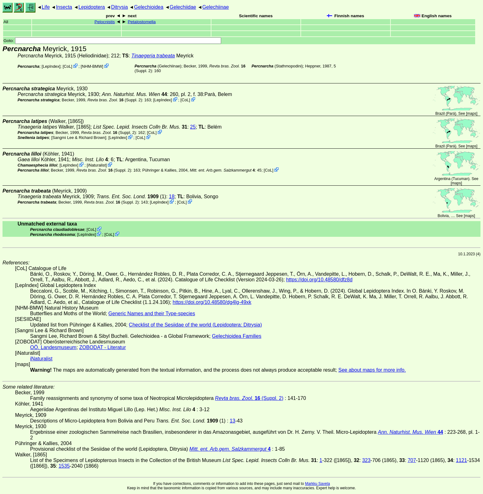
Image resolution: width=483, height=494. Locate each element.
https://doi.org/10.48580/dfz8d (319, 279)
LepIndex (51, 66)
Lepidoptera (91, 7)
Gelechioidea (148, 7)
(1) (131, 196)
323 (366, 460)
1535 (64, 466)
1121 (461, 460)
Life (46, 7)
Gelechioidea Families (236, 336)
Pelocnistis (104, 21)
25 (193, 127)
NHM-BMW (92, 66)
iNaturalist (97, 165)
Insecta (64, 7)
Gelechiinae (215, 7)
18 (172, 196)
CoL (67, 66)
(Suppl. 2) (115, 100)
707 (412, 460)
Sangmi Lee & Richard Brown (78, 137)
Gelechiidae (183, 7)
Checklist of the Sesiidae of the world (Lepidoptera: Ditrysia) (195, 324)
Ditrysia (119, 7)
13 (232, 420)
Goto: (112, 40)
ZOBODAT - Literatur (102, 347)
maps (471, 113)
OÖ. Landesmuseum (53, 347)
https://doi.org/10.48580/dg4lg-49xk (211, 302)
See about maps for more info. (372, 370)
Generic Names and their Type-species (152, 313)
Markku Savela (317, 483)
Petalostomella (142, 21)
